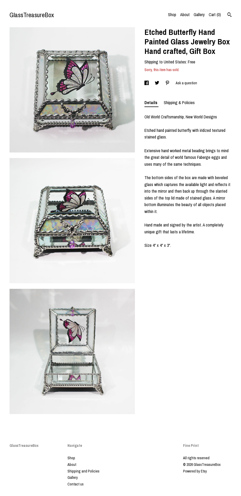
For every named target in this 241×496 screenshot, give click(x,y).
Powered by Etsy (195, 471)
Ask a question (186, 83)
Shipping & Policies (179, 102)
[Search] (229, 15)
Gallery (199, 14)
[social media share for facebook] (146, 83)
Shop (172, 14)
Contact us (75, 484)
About (185, 14)
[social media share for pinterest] (167, 83)
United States (175, 62)
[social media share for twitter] (157, 83)
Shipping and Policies (83, 471)
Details (151, 102)
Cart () (215, 14)
